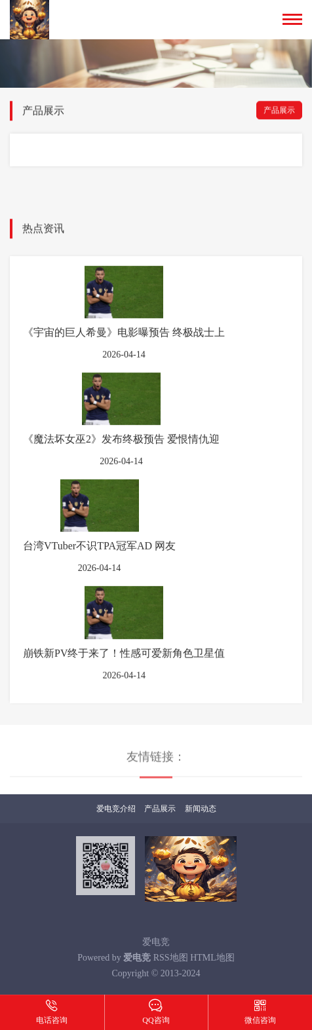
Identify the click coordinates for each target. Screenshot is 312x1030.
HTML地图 (212, 958)
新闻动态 (200, 808)
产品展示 (279, 111)
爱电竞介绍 (116, 808)
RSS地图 (170, 958)
